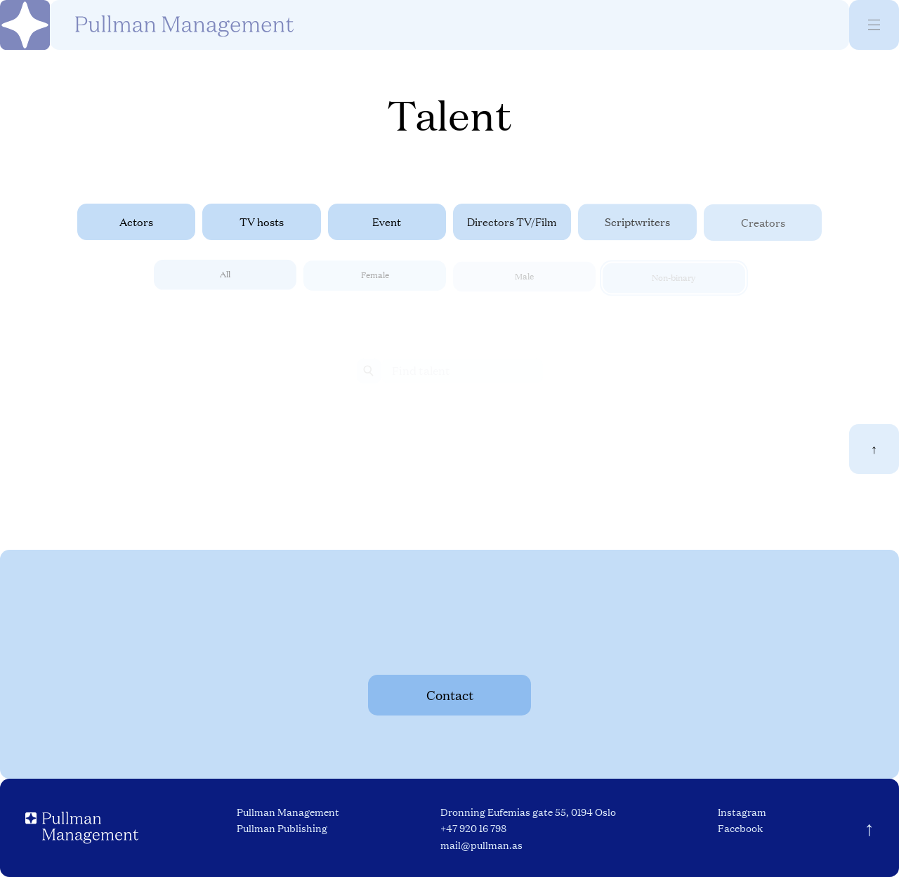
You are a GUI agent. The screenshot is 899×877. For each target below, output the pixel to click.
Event (386, 221)
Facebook (740, 827)
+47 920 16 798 (473, 827)
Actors (136, 221)
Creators (763, 224)
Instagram (742, 811)
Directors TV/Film (512, 222)
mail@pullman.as (481, 844)
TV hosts (261, 221)
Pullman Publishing (282, 827)
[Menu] (874, 25)
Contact (449, 695)
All (225, 277)
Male (524, 280)
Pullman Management (288, 811)
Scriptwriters (637, 223)
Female (375, 278)
